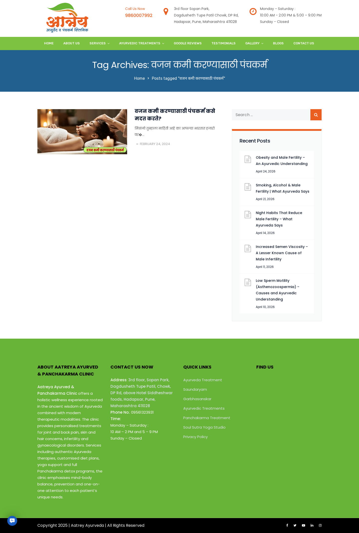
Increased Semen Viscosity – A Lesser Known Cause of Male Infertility (282, 253)
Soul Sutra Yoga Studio (204, 427)
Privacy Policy (195, 436)
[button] (12, 521)
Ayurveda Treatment (202, 379)
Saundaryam (195, 389)
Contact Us (303, 43)
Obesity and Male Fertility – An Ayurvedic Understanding (282, 160)
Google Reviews (188, 43)
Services (98, 43)
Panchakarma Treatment (206, 417)
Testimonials (223, 43)
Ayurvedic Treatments (139, 43)
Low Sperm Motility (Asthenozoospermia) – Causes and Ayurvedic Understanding (277, 290)
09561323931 (142, 412)
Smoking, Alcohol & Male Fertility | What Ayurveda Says (282, 188)
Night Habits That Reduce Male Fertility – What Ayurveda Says (279, 219)
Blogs (278, 43)
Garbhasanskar (197, 398)
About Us (71, 43)
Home (49, 43)
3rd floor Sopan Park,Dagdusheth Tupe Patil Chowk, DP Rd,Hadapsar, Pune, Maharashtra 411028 (206, 15)
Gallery (252, 43)
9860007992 (139, 15)
